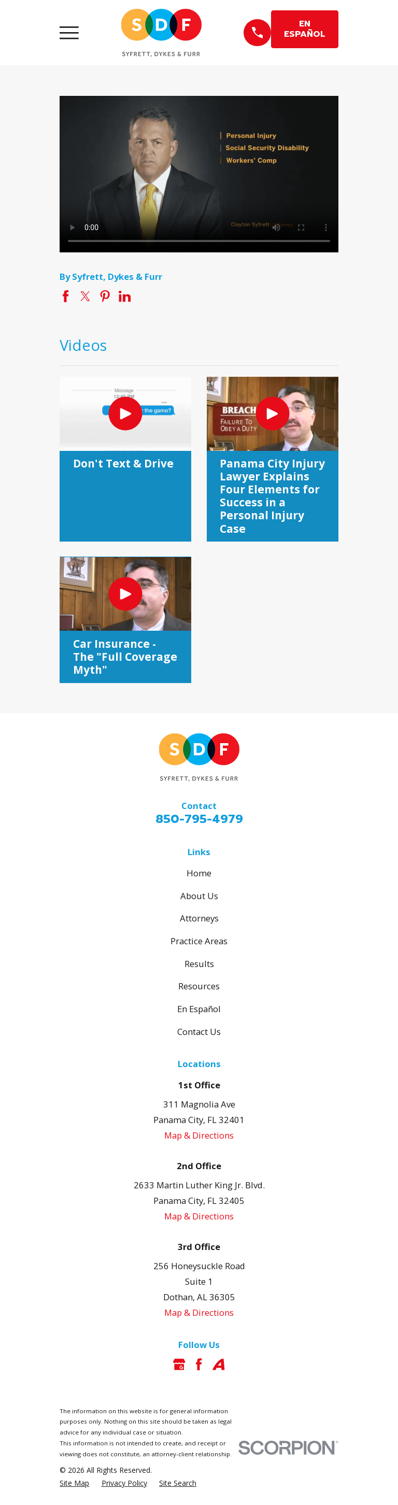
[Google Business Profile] (179, 1364)
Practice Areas (199, 941)
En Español (199, 1009)
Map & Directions (199, 1135)
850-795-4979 (199, 819)
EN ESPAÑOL (304, 28)
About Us (199, 896)
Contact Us (199, 1032)
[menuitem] (74, 1482)
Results (199, 964)
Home (199, 873)
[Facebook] (199, 1364)
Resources (199, 986)
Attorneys (199, 918)
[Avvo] (218, 1364)
